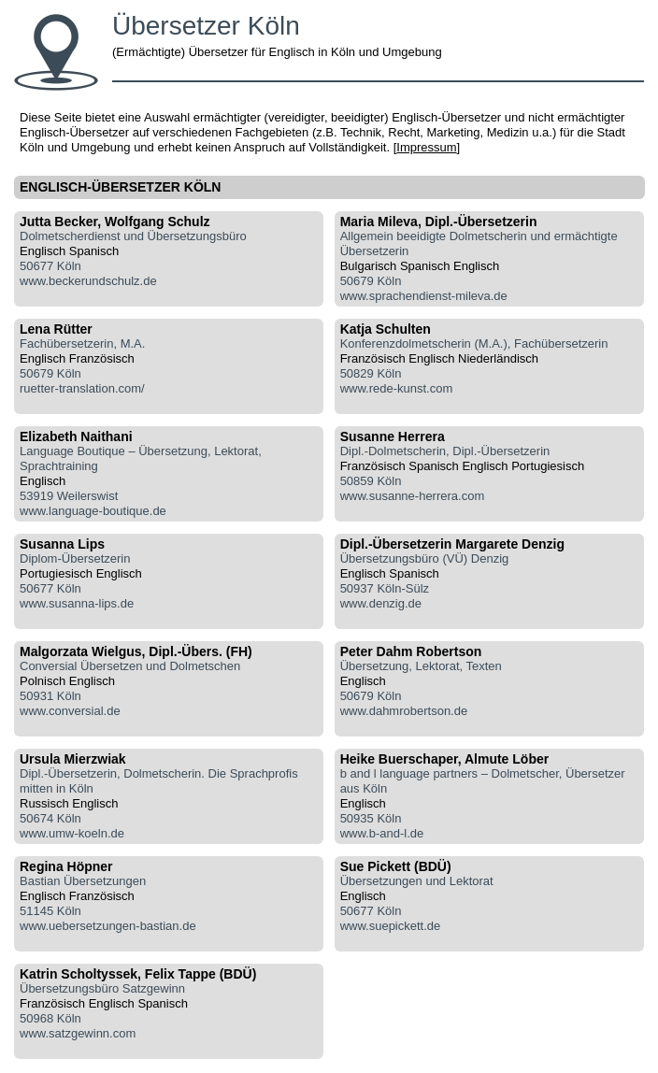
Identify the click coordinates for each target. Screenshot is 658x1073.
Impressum (426, 147)
